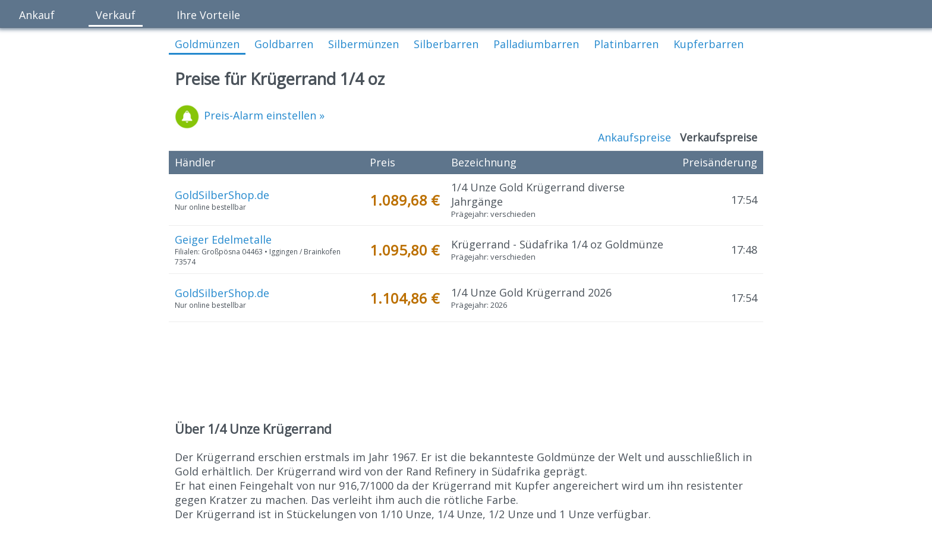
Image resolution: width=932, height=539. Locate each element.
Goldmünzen (207, 44)
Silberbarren (446, 44)
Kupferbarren (708, 44)
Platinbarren (626, 44)
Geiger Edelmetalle (223, 239)
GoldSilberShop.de (222, 195)
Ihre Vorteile (208, 15)
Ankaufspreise (634, 137)
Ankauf (37, 15)
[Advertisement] (466, 372)
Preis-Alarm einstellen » (250, 115)
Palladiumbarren (536, 44)
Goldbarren (283, 44)
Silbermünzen (363, 44)
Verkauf (116, 15)
